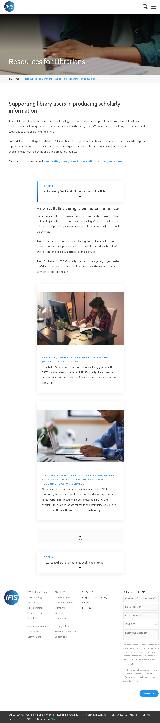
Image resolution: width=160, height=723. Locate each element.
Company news (62, 598)
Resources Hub (35, 613)
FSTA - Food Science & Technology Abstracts (38, 598)
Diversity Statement (38, 627)
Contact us (60, 619)
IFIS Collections (35, 608)
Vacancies (60, 613)
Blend (54, 719)
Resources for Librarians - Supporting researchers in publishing (60, 79)
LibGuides (32, 619)
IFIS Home (14, 79)
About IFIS (60, 592)
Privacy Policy (62, 627)
